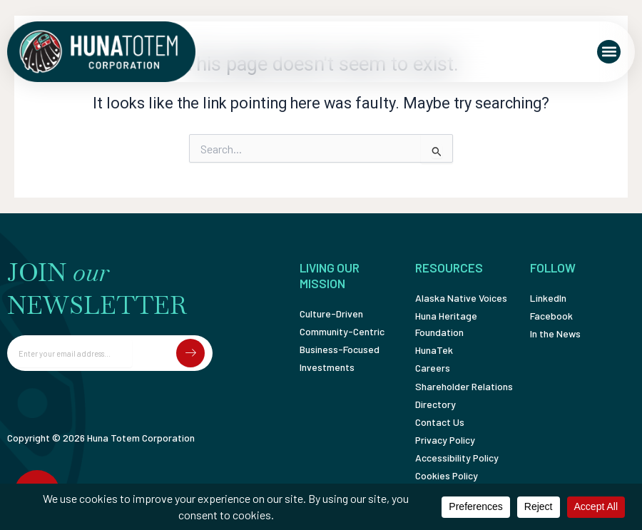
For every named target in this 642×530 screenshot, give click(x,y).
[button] (609, 51)
